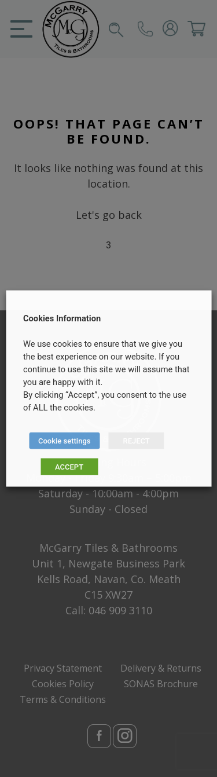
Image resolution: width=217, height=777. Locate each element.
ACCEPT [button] (69, 467)
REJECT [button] (136, 441)
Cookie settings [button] (64, 441)
